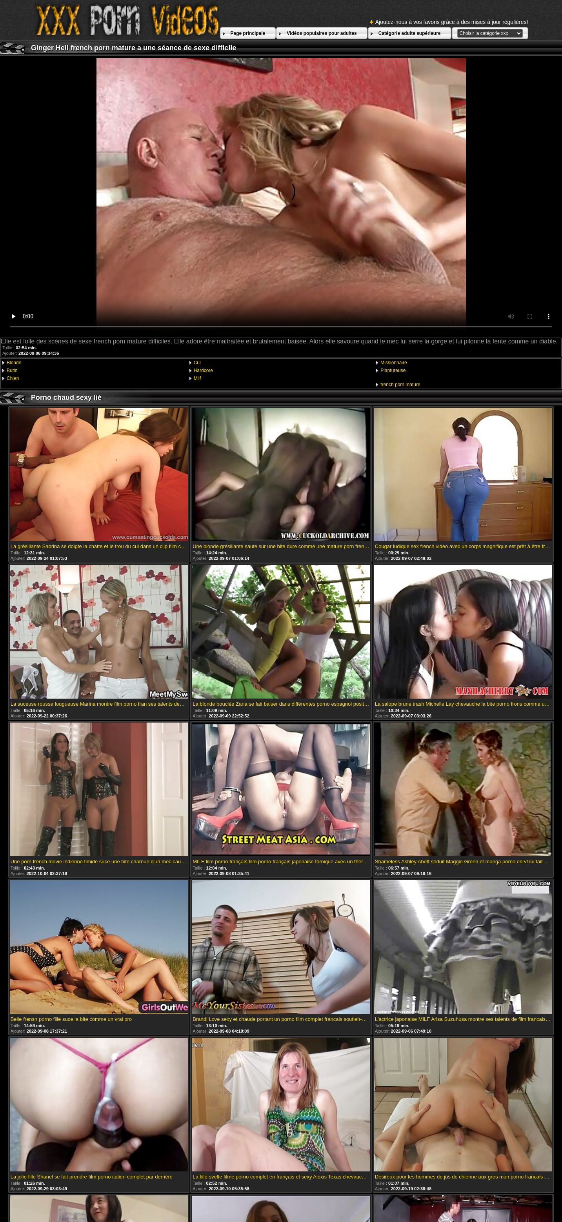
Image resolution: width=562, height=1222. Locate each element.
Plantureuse (393, 370)
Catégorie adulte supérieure (409, 33)
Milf (197, 378)
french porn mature (400, 384)
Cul (197, 362)
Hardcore (203, 370)
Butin (12, 370)
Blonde (14, 362)
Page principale (248, 33)
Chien (13, 378)
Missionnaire (393, 362)
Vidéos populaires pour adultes (321, 33)
